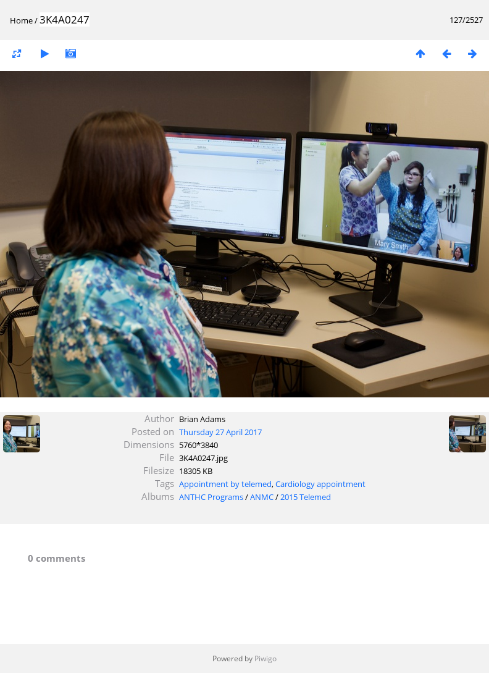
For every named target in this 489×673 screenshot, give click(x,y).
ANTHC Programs (211, 496)
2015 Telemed (305, 496)
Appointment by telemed (225, 483)
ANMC (262, 496)
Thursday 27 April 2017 (220, 432)
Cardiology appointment (320, 483)
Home (21, 20)
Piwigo (265, 658)
